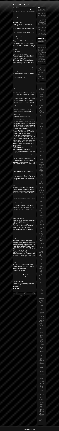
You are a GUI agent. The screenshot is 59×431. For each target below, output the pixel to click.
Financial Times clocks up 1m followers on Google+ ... (41, 387)
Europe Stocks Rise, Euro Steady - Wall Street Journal (41, 116)
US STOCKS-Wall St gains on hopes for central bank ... (41, 319)
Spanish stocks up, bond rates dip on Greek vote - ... (41, 397)
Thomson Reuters (15, 110)
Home (24, 293)
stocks (39, 33)
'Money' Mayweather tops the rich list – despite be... (41, 316)
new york (41, 27)
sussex (40, 34)
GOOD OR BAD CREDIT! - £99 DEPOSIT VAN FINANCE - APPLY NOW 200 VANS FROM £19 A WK (42, 73)
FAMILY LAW (41, 16)
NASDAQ (42, 26)
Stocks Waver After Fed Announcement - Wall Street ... (41, 279)
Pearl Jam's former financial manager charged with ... (41, 263)
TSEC (45, 34)
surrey (38, 34)
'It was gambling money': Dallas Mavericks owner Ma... (41, 344)
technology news (26, 111)
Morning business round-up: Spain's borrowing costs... (41, 201)
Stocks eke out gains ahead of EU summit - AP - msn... (41, 112)
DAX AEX (40, 13)
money (42, 25)
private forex (42, 29)
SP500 (42, 31)
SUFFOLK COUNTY (43, 33)
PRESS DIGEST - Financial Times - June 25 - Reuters (41, 171)
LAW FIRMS (39, 23)
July (40, 87)
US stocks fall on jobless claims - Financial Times (41, 215)
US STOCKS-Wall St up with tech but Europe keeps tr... (41, 412)
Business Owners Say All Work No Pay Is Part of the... (41, 415)
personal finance (22, 112)
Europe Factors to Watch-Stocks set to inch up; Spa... (41, 384)
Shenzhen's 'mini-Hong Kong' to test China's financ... (41, 100)
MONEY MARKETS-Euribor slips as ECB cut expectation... (41, 211)
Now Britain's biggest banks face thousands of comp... (41, 96)
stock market (25, 112)
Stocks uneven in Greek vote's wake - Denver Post (41, 381)
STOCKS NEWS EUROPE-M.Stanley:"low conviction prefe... (41, 374)
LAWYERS (42, 23)
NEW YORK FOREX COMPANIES (40, 46)
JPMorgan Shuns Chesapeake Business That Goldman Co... (41, 162)
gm (38, 20)
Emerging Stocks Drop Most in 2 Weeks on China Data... (41, 228)
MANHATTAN (43, 24)
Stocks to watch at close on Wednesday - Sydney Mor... (41, 299)
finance (45, 16)
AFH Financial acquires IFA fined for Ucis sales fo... (41, 126)
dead (42, 13)
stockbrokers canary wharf (42, 32)
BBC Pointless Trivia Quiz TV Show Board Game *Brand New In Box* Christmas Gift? (41, 70)
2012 (39, 85)
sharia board (16, 221)
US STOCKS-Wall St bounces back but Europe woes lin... (41, 134)
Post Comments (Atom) (26, 295)
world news (18, 111)
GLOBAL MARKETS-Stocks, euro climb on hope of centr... (41, 348)
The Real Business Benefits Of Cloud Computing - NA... (41, 130)
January (40, 420)
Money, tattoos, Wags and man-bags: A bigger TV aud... (41, 181)
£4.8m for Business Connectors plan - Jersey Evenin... (41, 273)
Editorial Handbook (24, 113)
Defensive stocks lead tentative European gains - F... (41, 361)
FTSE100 (39, 19)
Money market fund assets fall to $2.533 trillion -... (41, 194)
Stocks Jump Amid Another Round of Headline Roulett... (41, 332)
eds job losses (42, 15)
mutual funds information (31, 112)
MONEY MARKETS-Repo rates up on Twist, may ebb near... (41, 122)
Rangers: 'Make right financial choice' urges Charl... (41, 247)
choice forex (43, 10)
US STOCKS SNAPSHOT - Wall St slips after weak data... (41, 221)
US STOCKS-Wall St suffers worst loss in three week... (41, 198)
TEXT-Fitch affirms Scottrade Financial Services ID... (41, 256)
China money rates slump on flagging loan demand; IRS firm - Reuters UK (22, 109)
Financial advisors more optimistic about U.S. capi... (41, 144)
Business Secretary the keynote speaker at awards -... (41, 148)
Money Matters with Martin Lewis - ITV (41, 400)
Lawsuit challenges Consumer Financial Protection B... (41, 188)
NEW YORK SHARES (21, 4)
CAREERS (40, 10)
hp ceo (41, 21)
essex (38, 16)
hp (44, 20)
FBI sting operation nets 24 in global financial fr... (41, 109)
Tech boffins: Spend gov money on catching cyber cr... (41, 409)
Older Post (33, 293)
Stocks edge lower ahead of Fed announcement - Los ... (41, 283)
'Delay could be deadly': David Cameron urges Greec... (41, 390)
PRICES (39, 29)
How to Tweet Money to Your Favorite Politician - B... (41, 325)
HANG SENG (41, 20)
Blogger (33, 429)
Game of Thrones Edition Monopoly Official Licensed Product (41, 68)
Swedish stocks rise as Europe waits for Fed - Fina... (41, 276)
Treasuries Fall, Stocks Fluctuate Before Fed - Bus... (41, 286)
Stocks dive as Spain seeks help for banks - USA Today (41, 159)
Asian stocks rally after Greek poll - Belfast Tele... (41, 403)
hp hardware (43, 21)
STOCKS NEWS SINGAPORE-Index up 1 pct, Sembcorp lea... (41, 119)
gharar (23, 189)
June (40, 88)
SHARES (39, 31)
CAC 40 (44, 9)
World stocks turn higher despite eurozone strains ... (41, 329)
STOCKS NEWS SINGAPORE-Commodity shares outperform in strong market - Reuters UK (24, 11)
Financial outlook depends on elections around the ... (41, 250)
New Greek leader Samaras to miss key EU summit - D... (41, 175)
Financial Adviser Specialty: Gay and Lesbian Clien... (41, 205)
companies (39, 12)
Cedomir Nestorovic (15, 209)
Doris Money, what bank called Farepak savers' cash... (41, 237)
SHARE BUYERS (43, 30)
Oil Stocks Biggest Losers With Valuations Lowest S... (41, 165)
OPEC (22, 88)
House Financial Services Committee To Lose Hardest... (41, 290)
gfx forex (42, 19)
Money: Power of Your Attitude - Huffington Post (41, 59)
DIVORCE (45, 13)
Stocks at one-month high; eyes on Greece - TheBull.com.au (20, 54)
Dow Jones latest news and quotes (42, 14)
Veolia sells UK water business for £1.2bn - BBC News (41, 103)
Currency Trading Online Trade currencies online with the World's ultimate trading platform (42, 41)
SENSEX (39, 30)
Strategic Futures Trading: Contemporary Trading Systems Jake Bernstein (41, 77)
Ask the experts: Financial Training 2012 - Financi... (41, 208)
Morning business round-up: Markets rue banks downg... (41, 191)
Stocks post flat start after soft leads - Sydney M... (41, 240)
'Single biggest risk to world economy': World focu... (41, 338)
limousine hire (44, 23)
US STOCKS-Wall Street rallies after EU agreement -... (41, 93)
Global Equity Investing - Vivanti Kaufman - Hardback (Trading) (41, 79)
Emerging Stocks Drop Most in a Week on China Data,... (41, 224)
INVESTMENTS (41, 22)
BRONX (38, 9)
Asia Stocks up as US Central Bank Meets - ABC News (41, 293)
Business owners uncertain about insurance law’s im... (41, 90)
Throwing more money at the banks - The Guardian (41, 405)
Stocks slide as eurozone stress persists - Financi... (41, 168)
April (40, 419)
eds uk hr (45, 15)
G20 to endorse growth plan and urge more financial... (41, 313)
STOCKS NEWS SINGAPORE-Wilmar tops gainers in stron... (41, 306)
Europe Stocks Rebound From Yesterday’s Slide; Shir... (41, 152)
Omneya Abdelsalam (16, 192)
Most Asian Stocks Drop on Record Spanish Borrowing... (41, 367)
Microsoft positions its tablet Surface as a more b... (41, 364)
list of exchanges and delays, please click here (24, 116)
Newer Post (15, 293)
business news (21, 111)
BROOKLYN (41, 9)
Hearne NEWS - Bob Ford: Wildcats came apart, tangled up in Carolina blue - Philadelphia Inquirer (42, 52)
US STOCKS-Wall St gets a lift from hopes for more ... (41, 309)
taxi (41, 34)
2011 (39, 421)
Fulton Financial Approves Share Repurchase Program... (41, 322)
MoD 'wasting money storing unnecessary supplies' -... (41, 106)
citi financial (43, 11)
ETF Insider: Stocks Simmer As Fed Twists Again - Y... (41, 178)
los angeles (39, 24)
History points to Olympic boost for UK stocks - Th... (41, 296)
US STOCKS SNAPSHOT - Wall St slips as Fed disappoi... (41, 269)
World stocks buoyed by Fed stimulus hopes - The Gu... (41, 244)
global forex (44, 19)
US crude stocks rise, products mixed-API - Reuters (41, 141)
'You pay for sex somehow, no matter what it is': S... (41, 184)
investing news (15, 111)
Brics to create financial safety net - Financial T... (41, 335)
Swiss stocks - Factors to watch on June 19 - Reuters (41, 371)
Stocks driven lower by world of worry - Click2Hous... (41, 217)
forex (38, 18)
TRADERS (43, 34)
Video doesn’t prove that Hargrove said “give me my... (41, 260)
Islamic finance (17, 186)
